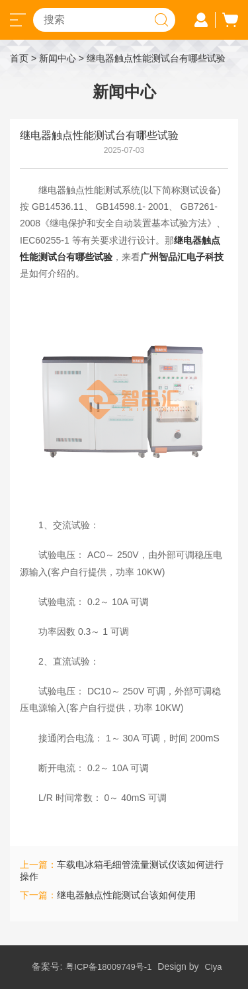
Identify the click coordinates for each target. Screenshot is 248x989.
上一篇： (122, 870)
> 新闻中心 (53, 58)
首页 (19, 58)
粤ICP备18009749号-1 (108, 967)
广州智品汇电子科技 (182, 257)
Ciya (213, 967)
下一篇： (108, 895)
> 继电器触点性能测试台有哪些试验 (152, 58)
